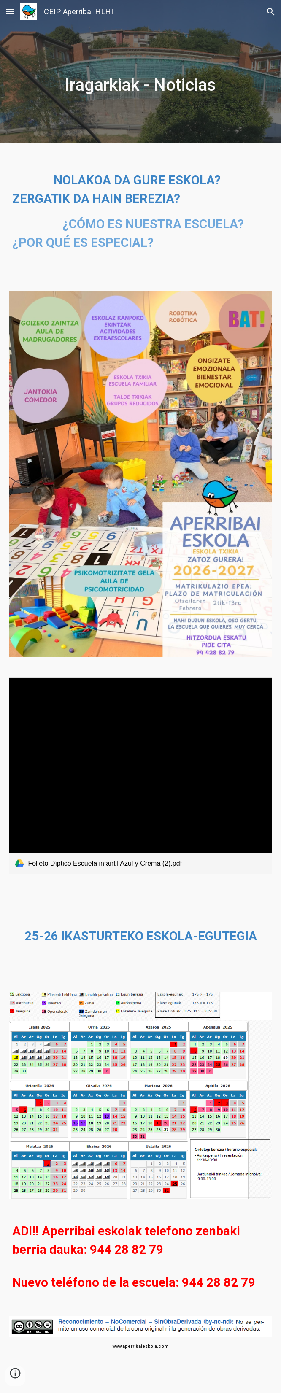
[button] (10, 11)
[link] (140, 775)
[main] (140, 71)
